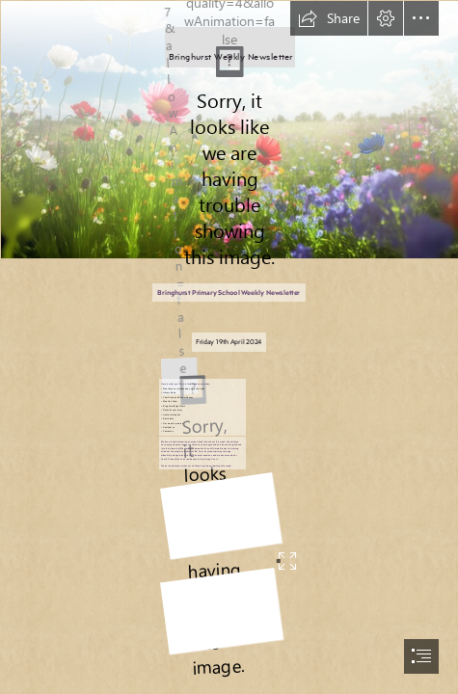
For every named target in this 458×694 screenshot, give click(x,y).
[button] (328, 18)
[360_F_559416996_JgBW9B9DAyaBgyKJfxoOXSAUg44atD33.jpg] (229, 128)
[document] (229, 347)
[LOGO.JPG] (177, 367)
